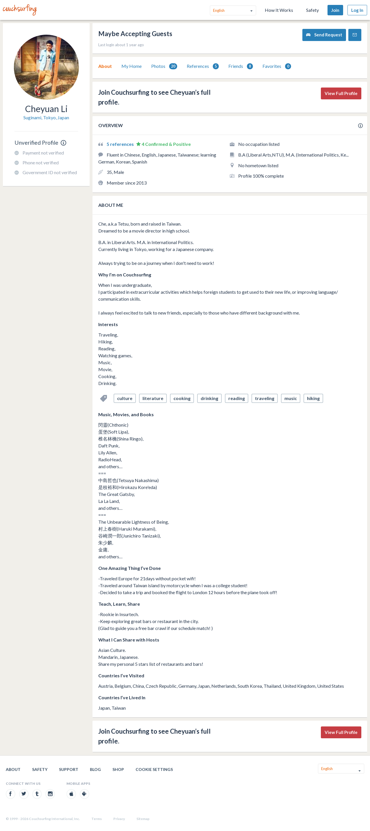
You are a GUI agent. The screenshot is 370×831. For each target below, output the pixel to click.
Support (68, 769)
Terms (96, 819)
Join (335, 10)
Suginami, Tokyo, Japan (46, 117)
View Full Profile (341, 93)
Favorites (276, 66)
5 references (121, 144)
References (203, 66)
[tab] (105, 66)
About (105, 66)
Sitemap (142, 819)
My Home (131, 66)
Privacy (119, 819)
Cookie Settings (154, 769)
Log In (357, 10)
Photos (164, 66)
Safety (312, 10)
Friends (240, 66)
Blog (95, 769)
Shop (118, 769)
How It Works (279, 10)
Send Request (324, 35)
